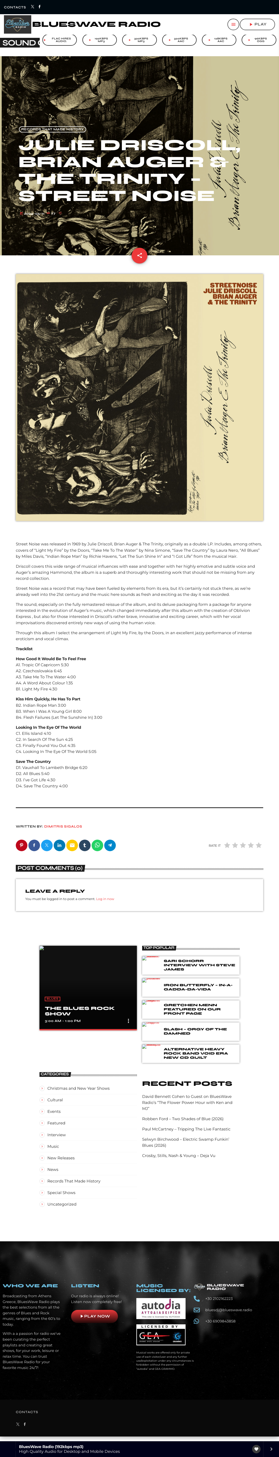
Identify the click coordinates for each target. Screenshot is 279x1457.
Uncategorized (62, 1210)
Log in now (105, 905)
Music (53, 1152)
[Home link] (82, 24)
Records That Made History (52, 135)
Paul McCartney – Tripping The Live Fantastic (186, 1135)
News (52, 1175)
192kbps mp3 (98, 40)
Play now (94, 1322)
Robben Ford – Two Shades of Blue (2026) (183, 1125)
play (257, 24)
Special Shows (61, 1198)
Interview (56, 1141)
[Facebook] (40, 7)
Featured (56, 1129)
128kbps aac (217, 40)
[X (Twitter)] (33, 7)
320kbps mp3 (138, 40)
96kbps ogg (257, 40)
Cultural (55, 1106)
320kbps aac (178, 40)
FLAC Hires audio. (57, 40)
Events (54, 1117)
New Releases (61, 1164)
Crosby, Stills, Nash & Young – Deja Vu (178, 1161)
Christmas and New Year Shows (78, 1094)
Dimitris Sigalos (63, 833)
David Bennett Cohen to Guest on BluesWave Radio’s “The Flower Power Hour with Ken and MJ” (187, 1108)
